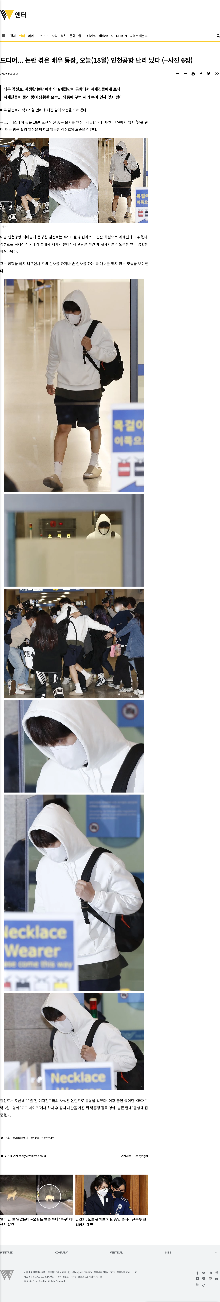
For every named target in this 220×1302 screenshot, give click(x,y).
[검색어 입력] (207, 36)
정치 (63, 35)
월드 (81, 35)
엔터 (22, 35)
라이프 (32, 35)
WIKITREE (6, 1252)
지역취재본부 (138, 35)
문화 (72, 35)
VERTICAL (116, 1252)
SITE (168, 1252)
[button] (177, 74)
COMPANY (61, 1252)
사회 (54, 35)
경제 (13, 35)
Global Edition (97, 35)
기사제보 (126, 1156)
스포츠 (44, 35)
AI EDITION (119, 35)
